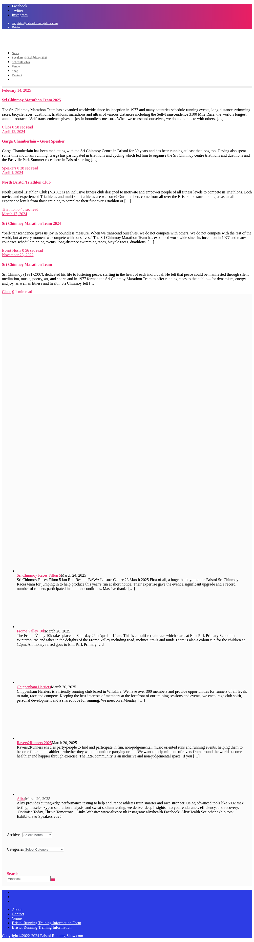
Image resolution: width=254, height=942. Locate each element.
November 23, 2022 (18, 255)
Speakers (9, 168)
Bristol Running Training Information (41, 927)
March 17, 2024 (14, 214)
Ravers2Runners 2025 (34, 743)
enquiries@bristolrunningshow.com (35, 23)
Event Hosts (11, 250)
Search (13, 874)
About (17, 909)
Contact (18, 914)
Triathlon (9, 209)
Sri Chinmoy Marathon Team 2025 (31, 100)
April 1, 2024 (12, 172)
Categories (15, 849)
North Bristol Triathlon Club (26, 182)
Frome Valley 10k (31, 631)
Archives (14, 835)
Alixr (21, 798)
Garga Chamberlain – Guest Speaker (33, 141)
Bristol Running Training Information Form (46, 923)
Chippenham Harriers (34, 687)
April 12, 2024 (13, 131)
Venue (17, 918)
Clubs (6, 127)
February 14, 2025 (16, 90)
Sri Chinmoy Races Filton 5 (39, 575)
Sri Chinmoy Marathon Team (27, 264)
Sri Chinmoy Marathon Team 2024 (31, 223)
